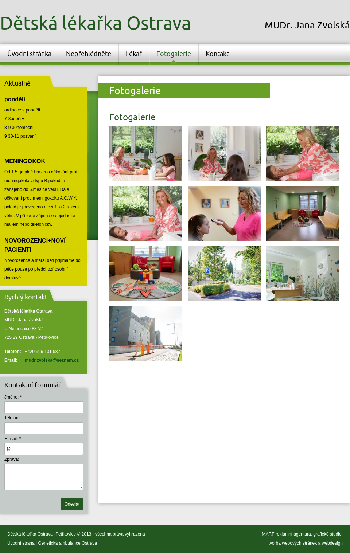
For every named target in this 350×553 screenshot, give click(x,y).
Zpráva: (11, 459)
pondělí (14, 99)
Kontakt (217, 53)
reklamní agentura (293, 534)
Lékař (134, 53)
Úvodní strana (21, 543)
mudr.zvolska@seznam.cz (52, 360)
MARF (268, 534)
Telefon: (12, 417)
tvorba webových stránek (293, 543)
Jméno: (11, 397)
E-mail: (11, 438)
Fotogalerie (173, 53)
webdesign (332, 543)
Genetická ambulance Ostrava (67, 543)
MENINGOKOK (24, 161)
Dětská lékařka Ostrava (95, 22)
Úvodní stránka (29, 53)
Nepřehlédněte (88, 53)
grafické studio (327, 534)
